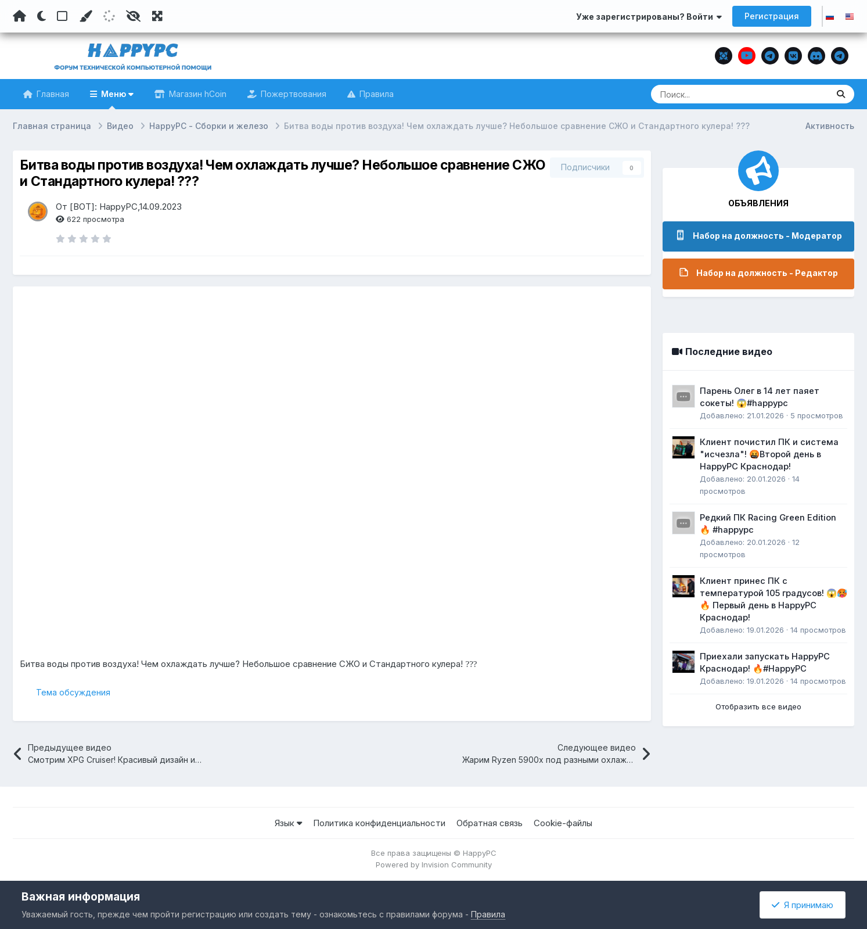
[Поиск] (717, 94)
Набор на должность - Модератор (767, 236)
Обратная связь (489, 823)
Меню (116, 99)
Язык (288, 823)
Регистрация (771, 16)
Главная (51, 94)
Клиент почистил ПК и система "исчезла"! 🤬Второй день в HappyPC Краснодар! (769, 454)
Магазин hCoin (196, 94)
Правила (375, 94)
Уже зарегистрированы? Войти (649, 16)
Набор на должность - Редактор (767, 273)
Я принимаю (802, 904)
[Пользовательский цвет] (85, 16)
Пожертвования (292, 94)
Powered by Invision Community (434, 865)
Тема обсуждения (73, 692)
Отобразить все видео (758, 706)
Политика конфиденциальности (379, 823)
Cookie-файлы (563, 823)
